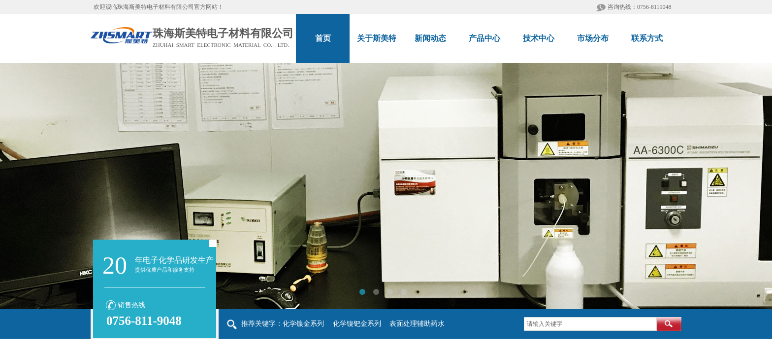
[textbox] (590, 324)
